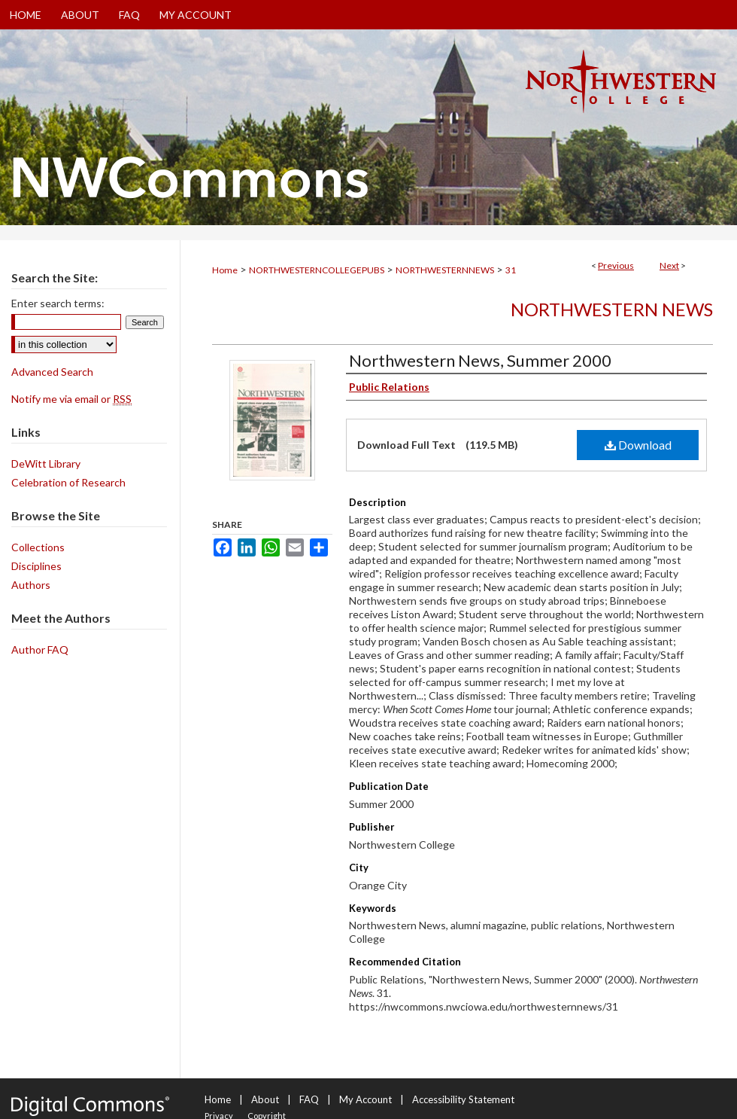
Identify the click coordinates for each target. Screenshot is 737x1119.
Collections (38, 547)
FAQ (309, 1099)
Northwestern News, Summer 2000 (480, 360)
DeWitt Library (45, 463)
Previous (616, 265)
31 (510, 270)
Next (669, 265)
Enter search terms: (58, 303)
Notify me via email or (71, 398)
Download (638, 445)
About (265, 1099)
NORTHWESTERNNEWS (445, 270)
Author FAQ (39, 649)
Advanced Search (52, 371)
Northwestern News (612, 309)
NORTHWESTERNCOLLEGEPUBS (316, 270)
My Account (365, 1099)
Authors (30, 584)
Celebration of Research (68, 482)
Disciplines (36, 566)
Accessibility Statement (463, 1099)
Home (225, 270)
